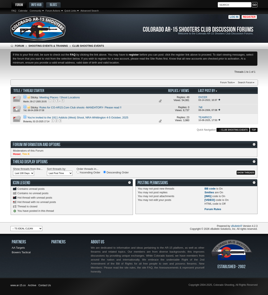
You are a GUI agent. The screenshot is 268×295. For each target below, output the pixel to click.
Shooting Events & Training (48, 45)
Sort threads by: (56, 168)
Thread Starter (33, 90)
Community (35, 10)
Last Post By (208, 90)
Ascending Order (88, 172)
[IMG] (208, 196)
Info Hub (36, 5)
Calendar (23, 10)
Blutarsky (27, 121)
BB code (210, 188)
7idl (25, 110)
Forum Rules (213, 209)
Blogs (53, 5)
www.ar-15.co (18, 285)
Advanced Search (89, 10)
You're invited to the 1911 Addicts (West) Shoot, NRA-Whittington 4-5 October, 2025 (77, 117)
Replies (173, 90)
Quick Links (70, 10)
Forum (19, 5)
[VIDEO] (210, 199)
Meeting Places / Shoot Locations (59, 97)
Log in (234, 17)
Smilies (209, 192)
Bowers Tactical (21, 252)
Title (16, 90)
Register (249, 17)
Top (254, 130)
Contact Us (44, 285)
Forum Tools (226, 82)
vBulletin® (236, 226)
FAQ (14, 10)
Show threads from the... (28, 168)
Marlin (26, 101)
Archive (32, 285)
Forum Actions (52, 10)
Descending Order (116, 172)
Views (185, 90)
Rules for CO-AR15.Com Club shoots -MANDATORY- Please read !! (80, 107)
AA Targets (18, 247)
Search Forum (245, 82)
